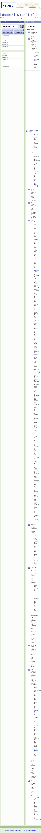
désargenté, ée (5, 40)
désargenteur (5, 44)
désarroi (4, 61)
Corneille (36, 234)
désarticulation (5, 66)
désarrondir (5, 64)
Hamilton (36, 313)
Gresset (36, 481)
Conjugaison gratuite (31, 830)
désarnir (4, 53)
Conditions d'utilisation (7, 827)
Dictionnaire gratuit (20, 830)
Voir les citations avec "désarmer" (32, 131)
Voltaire (36, 456)
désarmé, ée (5, 46)
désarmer (4, 51)
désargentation (5, 37)
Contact (19, 827)
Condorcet (36, 520)
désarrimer (4, 59)
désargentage (5, 35)
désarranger (5, 55)
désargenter (5, 42)
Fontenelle (36, 431)
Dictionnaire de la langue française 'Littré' (13, 21)
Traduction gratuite (9, 830)
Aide (15, 827)
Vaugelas (36, 710)
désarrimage (5, 57)
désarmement (5, 48)
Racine (35, 60)
